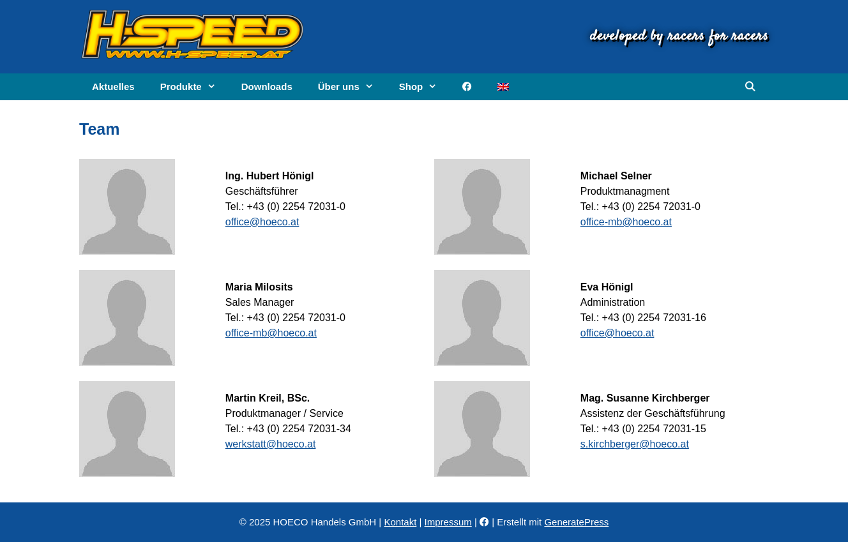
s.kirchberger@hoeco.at (634, 444)
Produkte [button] (194, 87)
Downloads (266, 86)
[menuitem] (503, 86)
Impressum (448, 521)
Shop (424, 87)
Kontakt (400, 521)
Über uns (352, 87)
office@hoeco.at (262, 221)
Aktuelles (113, 86)
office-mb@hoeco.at (626, 221)
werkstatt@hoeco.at (270, 444)
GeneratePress (576, 521)
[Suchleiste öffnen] (750, 86)
